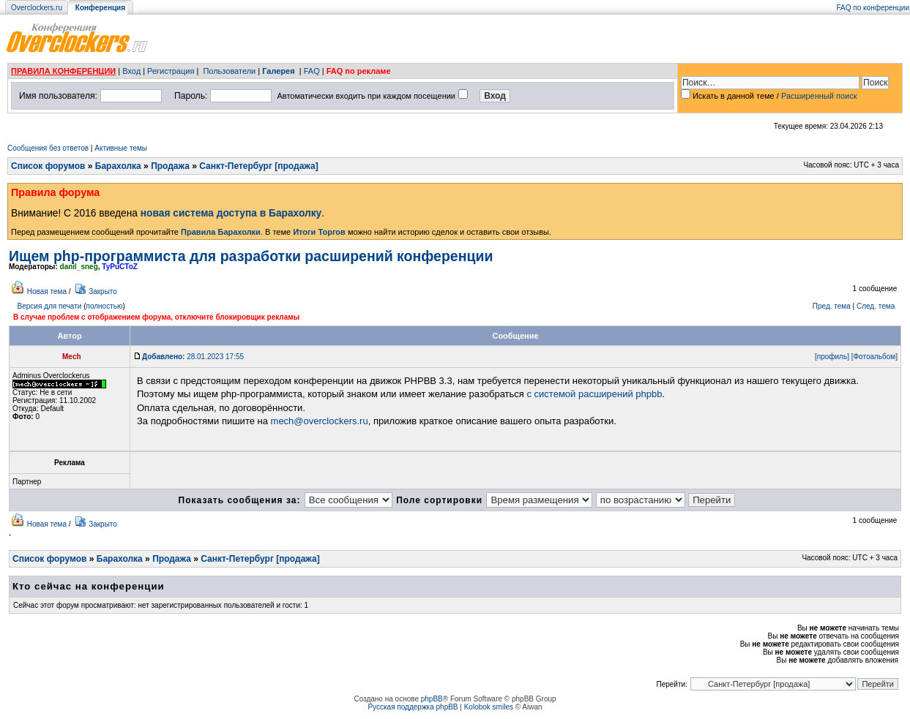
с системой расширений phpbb (594, 393)
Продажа (170, 166)
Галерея (278, 71)
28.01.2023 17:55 (193, 357)
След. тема (876, 306)
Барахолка (118, 166)
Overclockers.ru (36, 8)
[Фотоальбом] (874, 357)
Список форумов (48, 166)
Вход (131, 71)
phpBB (432, 699)
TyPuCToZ (120, 267)
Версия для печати (50, 306)
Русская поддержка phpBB (413, 707)
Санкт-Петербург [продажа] (258, 166)
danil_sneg (79, 267)
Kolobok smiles (488, 707)
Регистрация (170, 71)
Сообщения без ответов (48, 148)
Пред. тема (832, 306)
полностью (104, 306)
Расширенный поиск (819, 95)
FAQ (312, 71)
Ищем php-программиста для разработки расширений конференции (251, 256)
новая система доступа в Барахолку (231, 213)
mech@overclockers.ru (319, 420)
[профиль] (832, 357)
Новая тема (47, 291)
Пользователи (229, 71)
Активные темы (120, 148)
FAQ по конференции (873, 8)
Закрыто (103, 291)
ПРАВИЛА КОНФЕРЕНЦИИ (63, 71)
